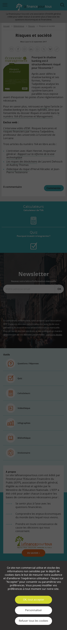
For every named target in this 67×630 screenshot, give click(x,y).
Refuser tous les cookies (33, 620)
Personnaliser (33, 610)
